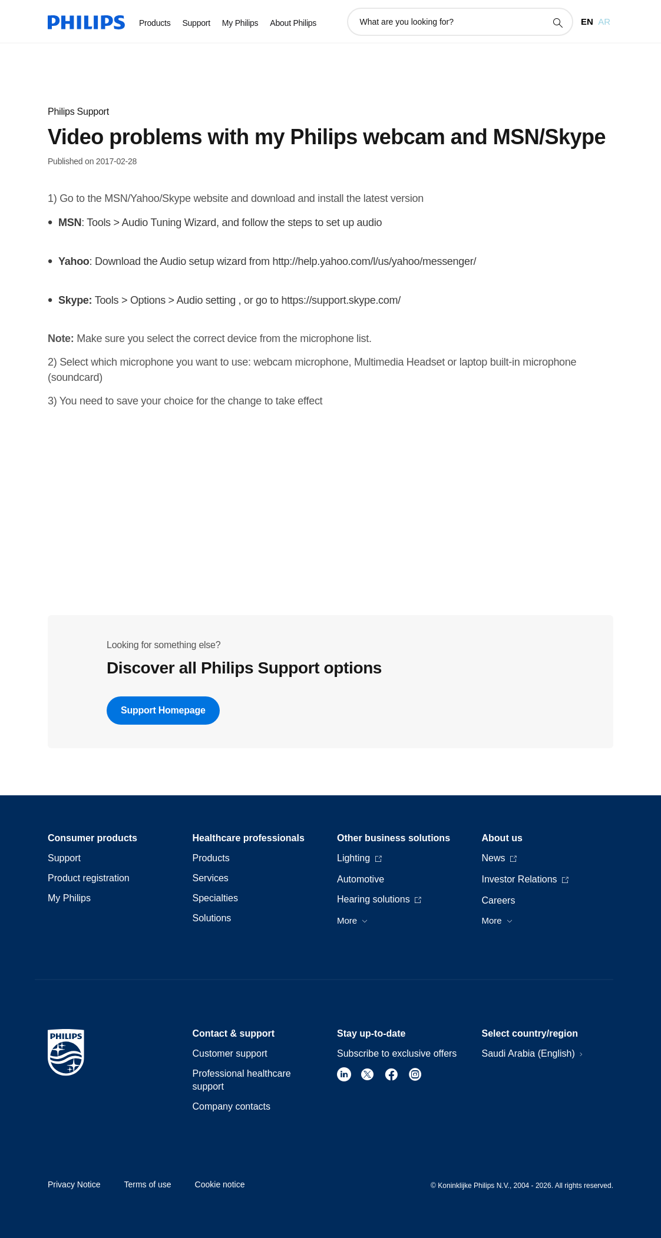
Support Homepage (163, 710)
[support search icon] (557, 22)
